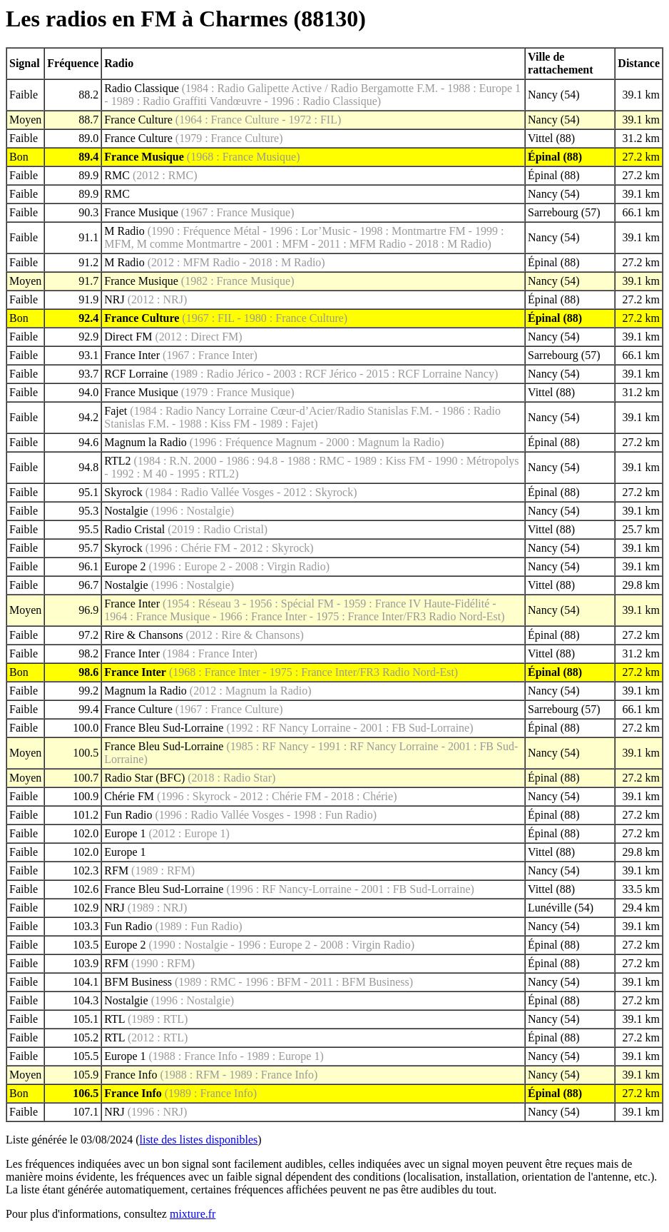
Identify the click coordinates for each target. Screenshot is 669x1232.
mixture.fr (192, 1214)
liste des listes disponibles (199, 1139)
